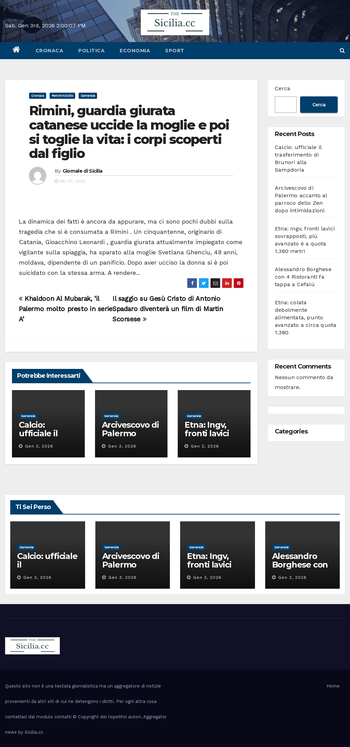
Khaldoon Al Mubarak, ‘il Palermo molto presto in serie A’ (65, 309)
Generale (88, 95)
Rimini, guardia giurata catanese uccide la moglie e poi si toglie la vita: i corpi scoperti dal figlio (129, 132)
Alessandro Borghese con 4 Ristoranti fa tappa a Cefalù (303, 277)
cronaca (50, 51)
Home (333, 686)
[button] (342, 50)
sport (175, 51)
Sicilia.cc (34, 732)
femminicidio (62, 95)
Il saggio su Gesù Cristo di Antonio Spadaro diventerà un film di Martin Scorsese (167, 309)
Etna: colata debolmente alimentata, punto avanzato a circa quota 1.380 (305, 317)
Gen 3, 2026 (39, 446)
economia (135, 51)
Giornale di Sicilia (83, 171)
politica (91, 51)
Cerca (282, 88)
